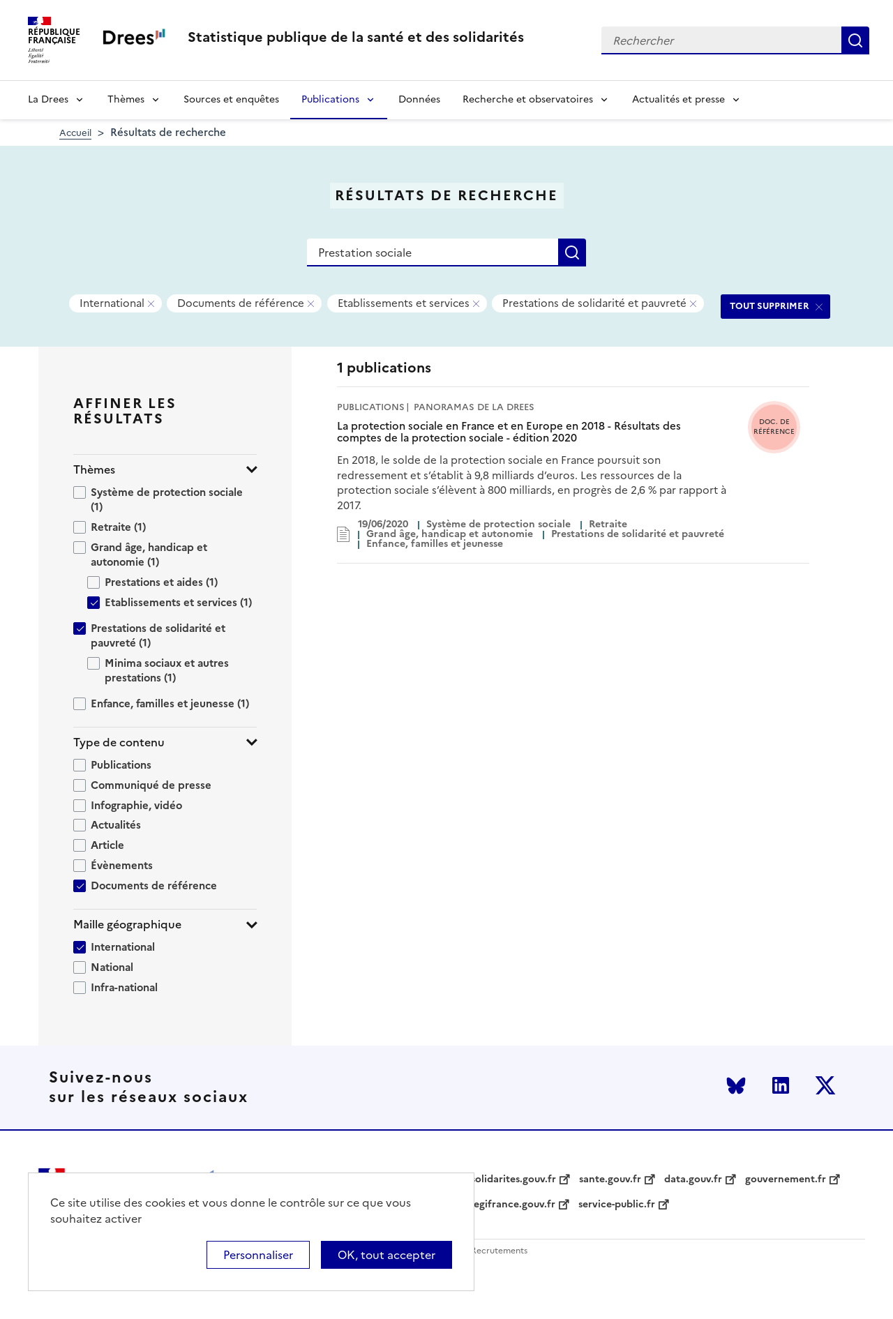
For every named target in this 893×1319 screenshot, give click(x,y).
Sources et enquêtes (231, 99)
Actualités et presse (678, 99)
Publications (330, 99)
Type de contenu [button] (119, 742)
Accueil (75, 133)
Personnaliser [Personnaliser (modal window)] (258, 1254)
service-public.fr (616, 1205)
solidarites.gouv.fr (513, 1179)
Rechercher (855, 40)
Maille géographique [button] (127, 925)
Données (419, 99)
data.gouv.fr (693, 1179)
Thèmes (125, 99)
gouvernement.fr (785, 1179)
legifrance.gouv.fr (513, 1205)
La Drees (48, 99)
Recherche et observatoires (528, 99)
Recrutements (499, 1251)
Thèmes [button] (94, 470)
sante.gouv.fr (610, 1179)
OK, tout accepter (386, 1254)
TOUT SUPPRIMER (769, 305)
